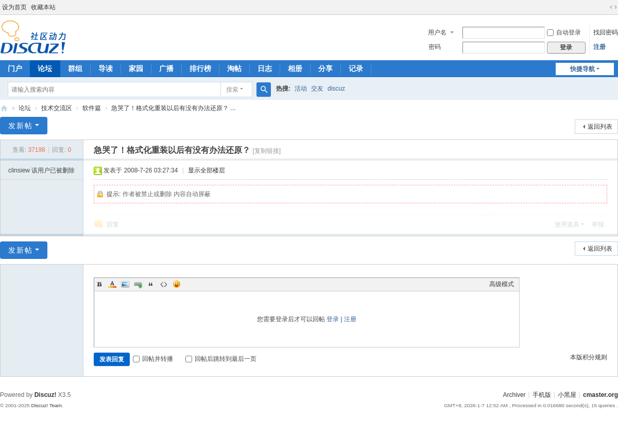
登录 (333, 319)
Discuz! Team (46, 405)
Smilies (176, 284)
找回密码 (605, 32)
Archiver (514, 394)
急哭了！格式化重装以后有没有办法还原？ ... (173, 108)
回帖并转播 (153, 358)
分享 (325, 68)
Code (164, 284)
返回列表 (600, 126)
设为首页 (14, 7)
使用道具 (567, 224)
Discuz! (46, 394)
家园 (136, 68)
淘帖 (234, 68)
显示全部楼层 (206, 170)
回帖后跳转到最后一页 (220, 358)
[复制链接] (266, 150)
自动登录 (564, 32)
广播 (166, 68)
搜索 (232, 89)
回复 (113, 224)
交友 (317, 88)
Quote (151, 284)
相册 (295, 68)
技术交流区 (56, 108)
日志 (265, 68)
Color (112, 284)
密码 (434, 46)
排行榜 (200, 68)
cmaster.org (600, 394)
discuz (336, 88)
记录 (356, 68)
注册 (599, 46)
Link (138, 284)
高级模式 (501, 284)
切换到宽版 (613, 7)
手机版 (542, 394)
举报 (598, 224)
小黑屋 (567, 394)
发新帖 (20, 125)
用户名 (437, 32)
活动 (301, 88)
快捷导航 (582, 69)
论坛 (45, 68)
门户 (15, 68)
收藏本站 (43, 7)
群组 (75, 68)
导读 (105, 68)
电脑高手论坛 (4, 108)
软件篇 (91, 108)
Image (125, 284)
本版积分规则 (588, 357)
